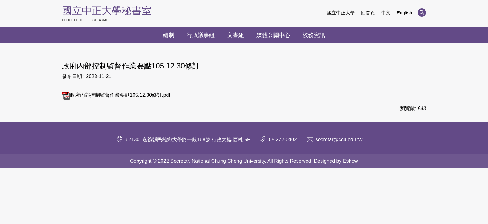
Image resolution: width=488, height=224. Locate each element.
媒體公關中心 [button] (273, 35)
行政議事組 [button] (201, 35)
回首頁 (368, 12)
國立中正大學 (341, 12)
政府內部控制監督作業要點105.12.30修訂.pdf (116, 95)
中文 (386, 12)
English (404, 12)
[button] (422, 12)
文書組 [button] (235, 35)
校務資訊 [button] (314, 35)
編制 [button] (168, 35)
